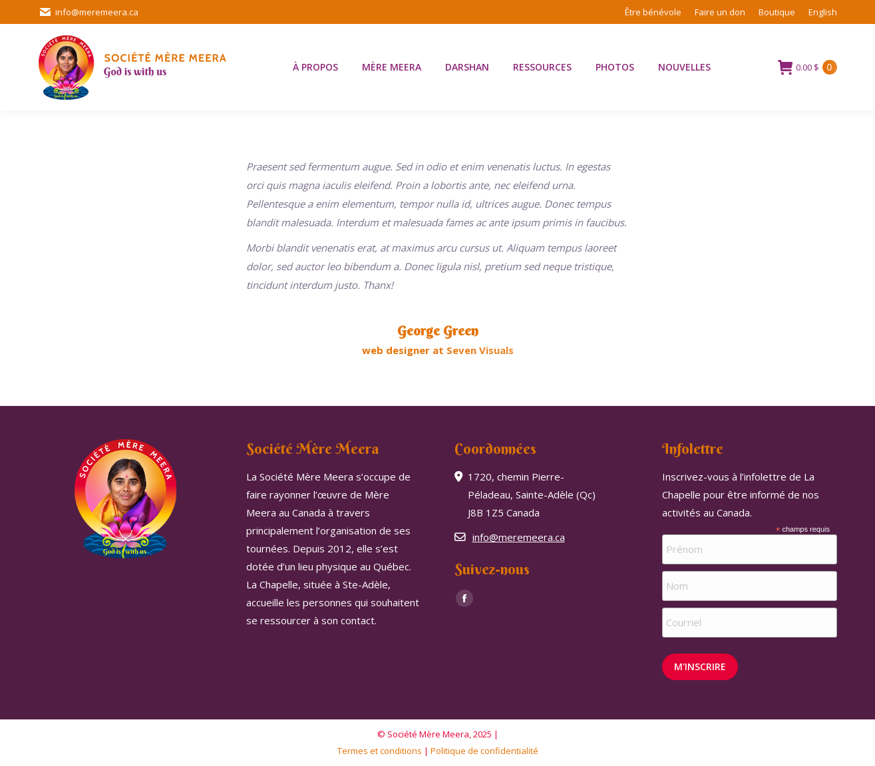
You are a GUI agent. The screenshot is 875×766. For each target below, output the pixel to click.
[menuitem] (822, 12)
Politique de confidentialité (484, 751)
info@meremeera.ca (88, 12)
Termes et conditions (379, 751)
